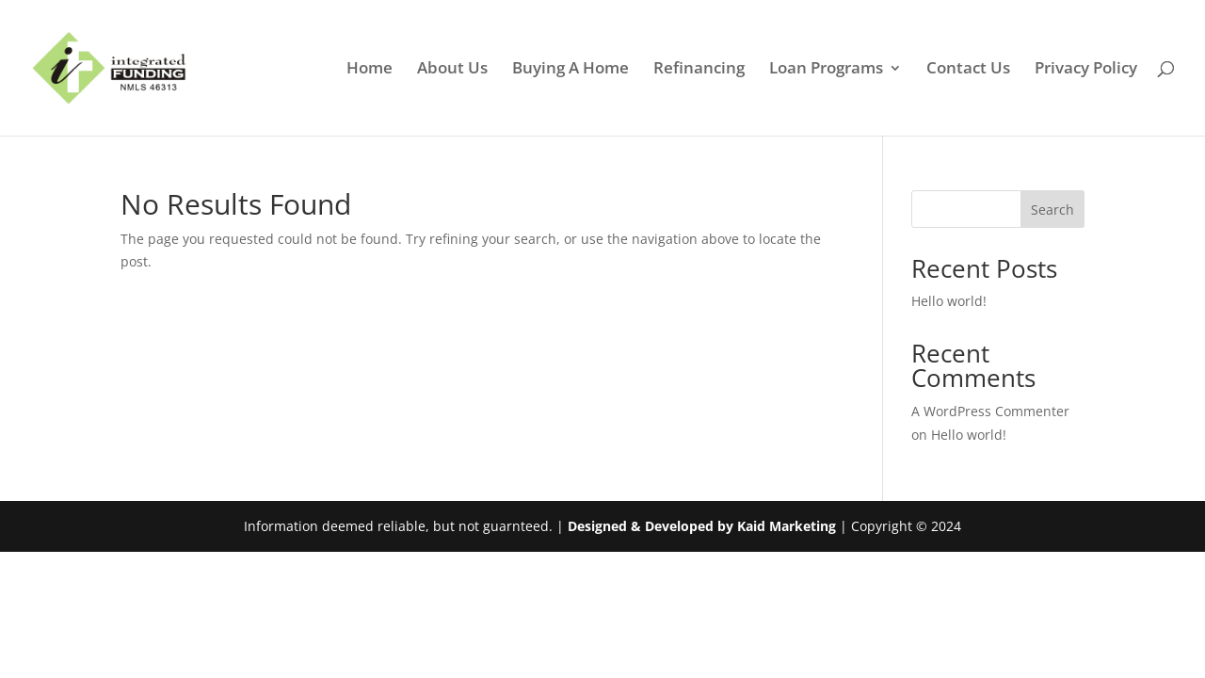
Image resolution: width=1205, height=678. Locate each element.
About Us (452, 69)
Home (369, 69)
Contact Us (968, 69)
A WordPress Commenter (990, 411)
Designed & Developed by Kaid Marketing (702, 526)
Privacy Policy (1086, 69)
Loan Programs (826, 69)
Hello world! (949, 301)
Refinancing (699, 69)
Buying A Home (570, 69)
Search (1052, 209)
